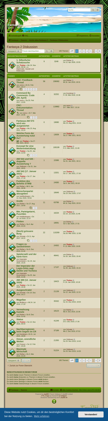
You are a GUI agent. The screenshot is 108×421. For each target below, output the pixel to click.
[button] (72, 51)
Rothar (68, 60)
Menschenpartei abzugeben (24, 192)
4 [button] (87, 51)
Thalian (23, 65)
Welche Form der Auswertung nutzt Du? (25, 135)
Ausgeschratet (24, 290)
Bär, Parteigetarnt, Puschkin (25, 212)
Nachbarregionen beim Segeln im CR (26, 330)
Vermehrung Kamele (22, 310)
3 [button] (83, 51)
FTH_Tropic (45, 396)
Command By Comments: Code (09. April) (25, 95)
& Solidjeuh (63, 396)
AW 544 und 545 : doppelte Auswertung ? (25, 161)
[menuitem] (25, 35)
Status (19, 319)
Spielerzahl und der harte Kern (26, 255)
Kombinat (69, 93)
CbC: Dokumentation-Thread (24, 107)
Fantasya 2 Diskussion (22, 47)
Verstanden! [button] (91, 414)
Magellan (21, 300)
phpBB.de (64, 397)
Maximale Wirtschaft (21, 350)
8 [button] (96, 51)
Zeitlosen (23, 166)
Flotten (20, 221)
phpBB (46, 394)
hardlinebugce (25, 196)
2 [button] (80, 51)
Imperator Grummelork (21, 260)
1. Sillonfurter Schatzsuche (23, 61)
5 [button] (90, 51)
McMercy (23, 302)
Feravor (22, 344)
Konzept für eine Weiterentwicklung (26, 147)
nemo (22, 85)
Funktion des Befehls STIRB (24, 182)
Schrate (22, 236)
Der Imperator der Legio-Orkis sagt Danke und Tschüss (26, 268)
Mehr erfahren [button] (41, 416)
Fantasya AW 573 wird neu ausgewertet (25, 123)
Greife (19, 201)
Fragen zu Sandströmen (23, 245)
